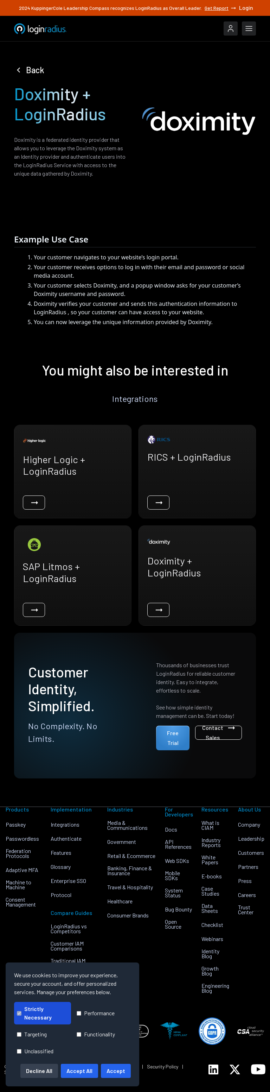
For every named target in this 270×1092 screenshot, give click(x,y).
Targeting (32, 1034)
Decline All (39, 1070)
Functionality (96, 1034)
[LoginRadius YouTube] (258, 1069)
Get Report (221, 8)
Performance (96, 1013)
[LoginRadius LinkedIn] (213, 1069)
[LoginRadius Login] (231, 28)
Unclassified (35, 1051)
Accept (116, 1070)
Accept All (79, 1070)
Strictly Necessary (34, 1013)
